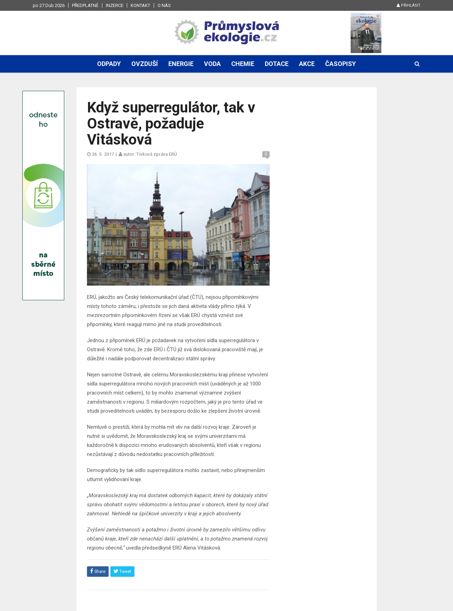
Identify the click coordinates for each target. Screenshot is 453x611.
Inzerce (114, 5)
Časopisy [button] (340, 63)
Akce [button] (307, 63)
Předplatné (85, 5)
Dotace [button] (276, 63)
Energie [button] (180, 63)
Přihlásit (409, 5)
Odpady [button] (109, 63)
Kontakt (140, 5)
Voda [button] (212, 63)
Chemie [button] (242, 63)
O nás (164, 5)
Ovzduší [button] (144, 63)
